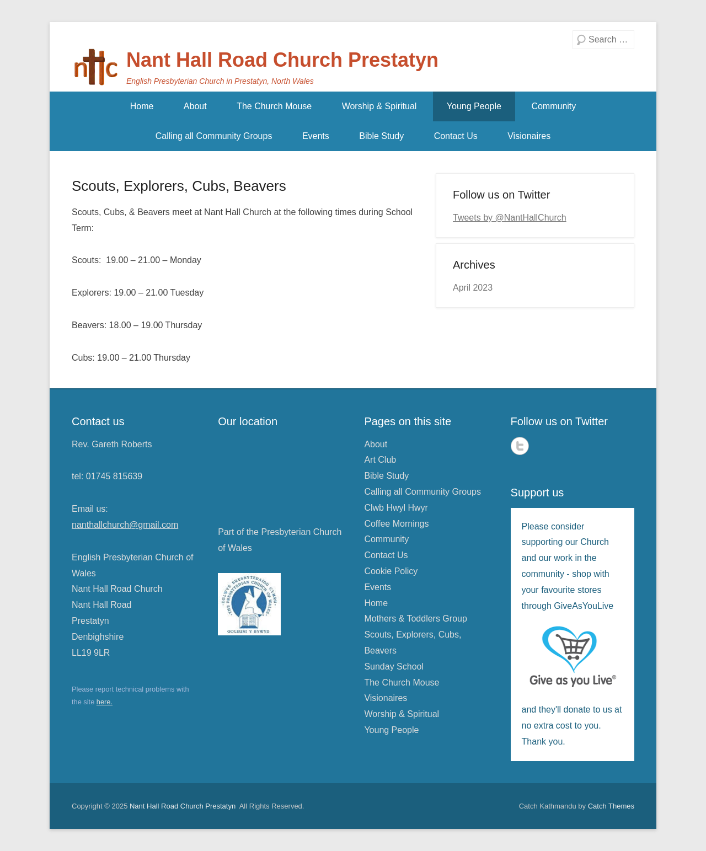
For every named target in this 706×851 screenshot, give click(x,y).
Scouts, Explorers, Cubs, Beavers (179, 186)
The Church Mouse (274, 106)
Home (142, 106)
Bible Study (381, 136)
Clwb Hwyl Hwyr (396, 507)
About (195, 106)
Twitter (520, 446)
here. (105, 702)
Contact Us (456, 136)
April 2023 (473, 287)
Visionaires (528, 136)
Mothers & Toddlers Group (415, 618)
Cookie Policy (391, 571)
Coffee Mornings (396, 523)
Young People (474, 106)
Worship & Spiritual (379, 106)
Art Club (380, 459)
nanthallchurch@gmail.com (125, 524)
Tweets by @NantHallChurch (509, 217)
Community (553, 106)
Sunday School (394, 666)
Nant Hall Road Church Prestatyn (282, 60)
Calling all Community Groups (214, 136)
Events (315, 136)
